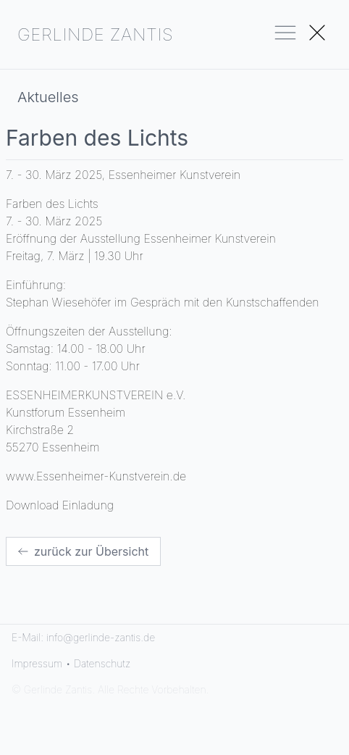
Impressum (37, 663)
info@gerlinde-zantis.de (100, 637)
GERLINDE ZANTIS (95, 34)
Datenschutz (102, 663)
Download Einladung (60, 505)
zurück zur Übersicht (83, 551)
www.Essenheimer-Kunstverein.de (96, 476)
